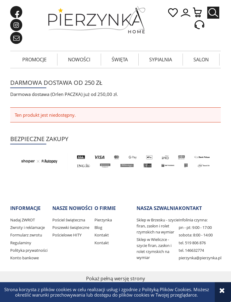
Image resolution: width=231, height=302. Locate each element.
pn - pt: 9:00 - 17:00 (195, 227)
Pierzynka (103, 220)
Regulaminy (20, 242)
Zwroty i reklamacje (27, 227)
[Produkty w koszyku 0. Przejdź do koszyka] (200, 13)
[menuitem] (34, 60)
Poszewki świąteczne (70, 227)
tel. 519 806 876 (192, 242)
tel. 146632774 (191, 250)
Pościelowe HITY (67, 235)
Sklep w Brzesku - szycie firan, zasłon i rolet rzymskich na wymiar (158, 226)
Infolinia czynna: (193, 220)
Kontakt (101, 235)
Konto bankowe (24, 257)
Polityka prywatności (29, 250)
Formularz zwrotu (26, 235)
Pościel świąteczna (68, 220)
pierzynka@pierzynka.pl (200, 257)
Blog (98, 227)
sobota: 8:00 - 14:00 (196, 235)
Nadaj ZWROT (22, 220)
